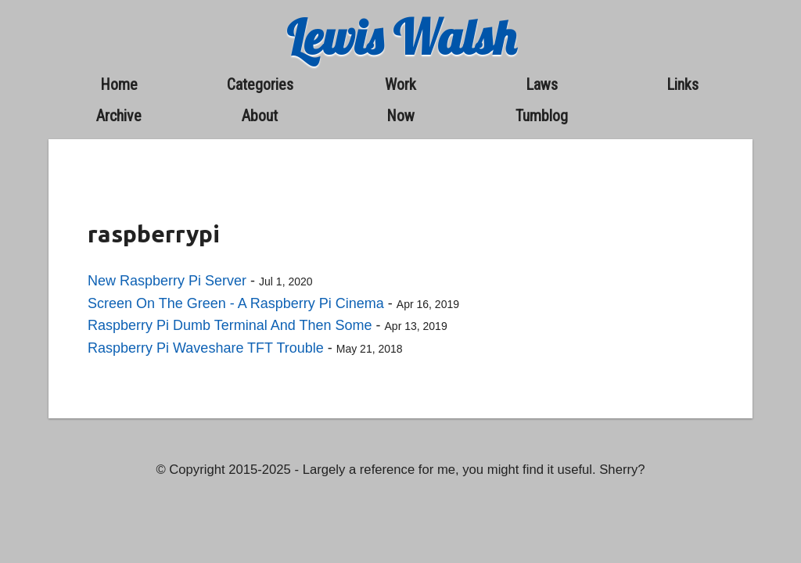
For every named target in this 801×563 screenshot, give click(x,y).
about (260, 115)
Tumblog (541, 115)
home (119, 84)
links (682, 84)
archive (119, 115)
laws (542, 84)
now (400, 115)
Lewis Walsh (400, 37)
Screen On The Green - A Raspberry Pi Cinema (236, 303)
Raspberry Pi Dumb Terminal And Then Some (230, 325)
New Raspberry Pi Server (167, 281)
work (400, 84)
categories (260, 84)
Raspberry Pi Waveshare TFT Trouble (206, 348)
